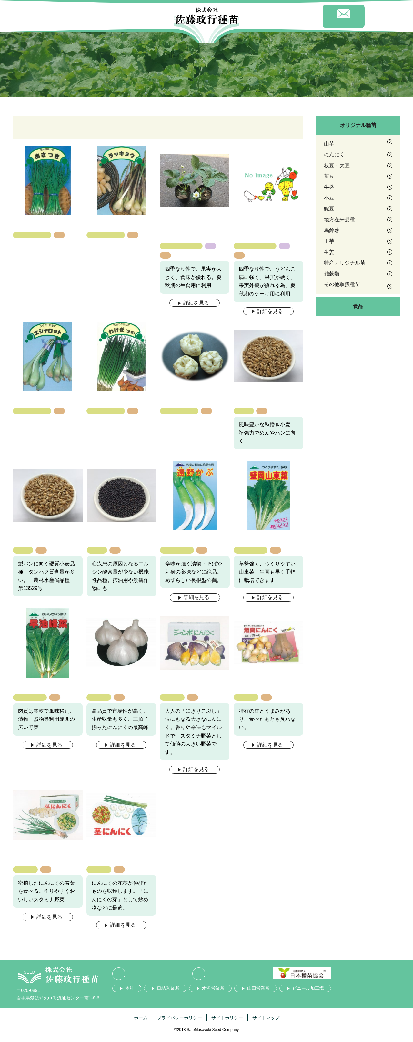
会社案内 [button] (69, 18)
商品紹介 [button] (111, 18)
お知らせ (260, 17)
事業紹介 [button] (153, 18)
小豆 (329, 198)
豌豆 (329, 208)
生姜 (329, 252)
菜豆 (329, 176)
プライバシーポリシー (179, 1017)
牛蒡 (329, 187)
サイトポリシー (227, 1017)
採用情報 (302, 17)
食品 (358, 306)
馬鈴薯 (331, 230)
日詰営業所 (168, 988)
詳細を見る (196, 302)
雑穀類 (243, 410)
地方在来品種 (177, 549)
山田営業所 (258, 988)
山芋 (329, 144)
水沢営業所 (213, 988)
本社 (129, 988)
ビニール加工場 (308, 988)
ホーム (140, 1017)
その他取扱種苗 (32, 235)
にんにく (99, 697)
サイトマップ (265, 1017)
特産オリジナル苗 (181, 245)
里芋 (329, 241)
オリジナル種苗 (358, 125)
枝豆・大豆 (337, 165)
